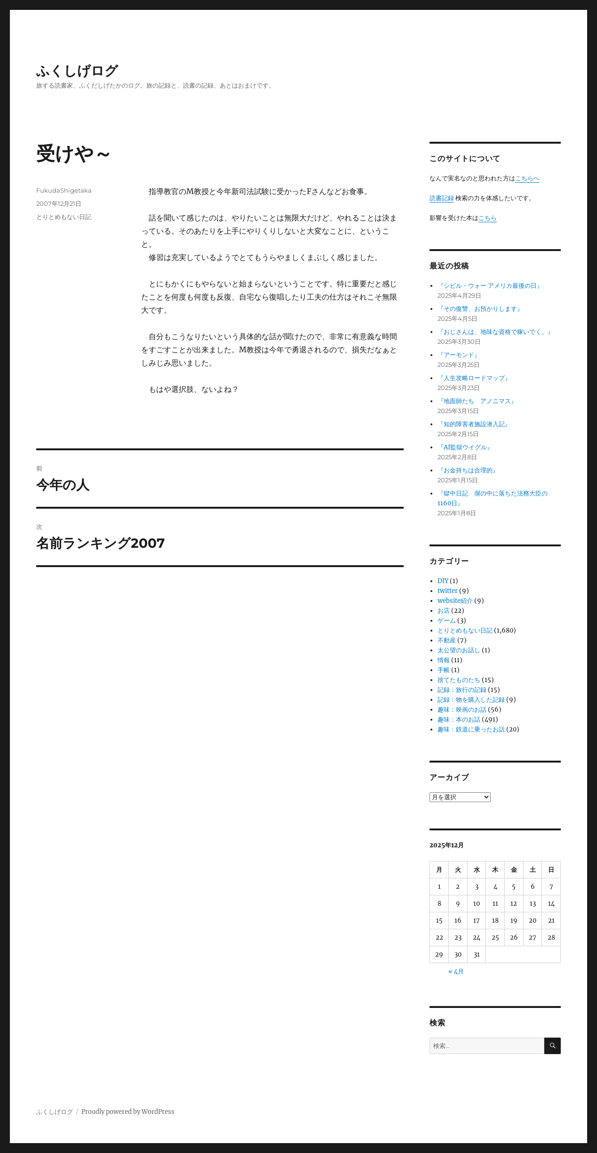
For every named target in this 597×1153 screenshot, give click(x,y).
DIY (443, 581)
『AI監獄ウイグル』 (465, 447)
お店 (444, 611)
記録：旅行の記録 (462, 690)
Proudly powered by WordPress (128, 1112)
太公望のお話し (459, 650)
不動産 (447, 640)
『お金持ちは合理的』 (468, 470)
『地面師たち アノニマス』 (477, 401)
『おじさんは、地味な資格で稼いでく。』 (496, 332)
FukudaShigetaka (64, 190)
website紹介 (455, 601)
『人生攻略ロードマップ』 (474, 378)
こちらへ (527, 178)
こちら (487, 218)
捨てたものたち (459, 680)
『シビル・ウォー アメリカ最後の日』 (490, 286)
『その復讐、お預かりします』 (480, 309)
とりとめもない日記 (63, 216)
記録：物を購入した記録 (471, 700)
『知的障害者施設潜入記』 (474, 424)
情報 (444, 660)
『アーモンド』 (459, 355)
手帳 (444, 670)
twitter (448, 591)
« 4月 (456, 971)
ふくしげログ (77, 71)
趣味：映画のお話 (462, 710)
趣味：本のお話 (459, 719)
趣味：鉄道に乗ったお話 (471, 729)
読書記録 (442, 198)
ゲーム (447, 621)
